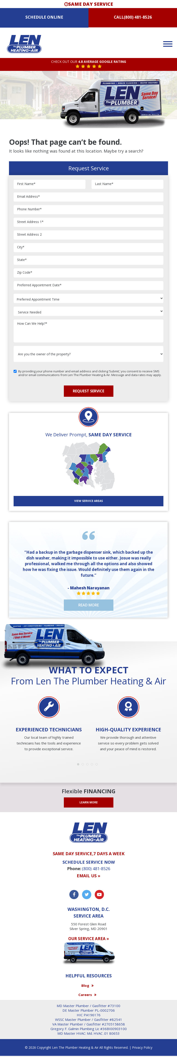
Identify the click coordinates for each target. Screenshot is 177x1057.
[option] (48, 724)
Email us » (88, 875)
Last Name (104, 184)
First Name (26, 184)
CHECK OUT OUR (88, 62)
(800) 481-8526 (138, 17)
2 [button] (84, 765)
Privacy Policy (142, 1047)
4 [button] (93, 765)
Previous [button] (8, 712)
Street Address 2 (29, 235)
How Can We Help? (32, 324)
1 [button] (79, 765)
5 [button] (97, 765)
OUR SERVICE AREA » (88, 938)
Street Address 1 (30, 222)
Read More (88, 605)
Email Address (28, 197)
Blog (85, 985)
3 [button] (88, 765)
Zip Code (24, 273)
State (22, 260)
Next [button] (169, 712)
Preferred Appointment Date (39, 285)
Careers (85, 994)
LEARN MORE (89, 802)
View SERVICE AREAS (88, 501)
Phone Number (29, 209)
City (20, 247)
